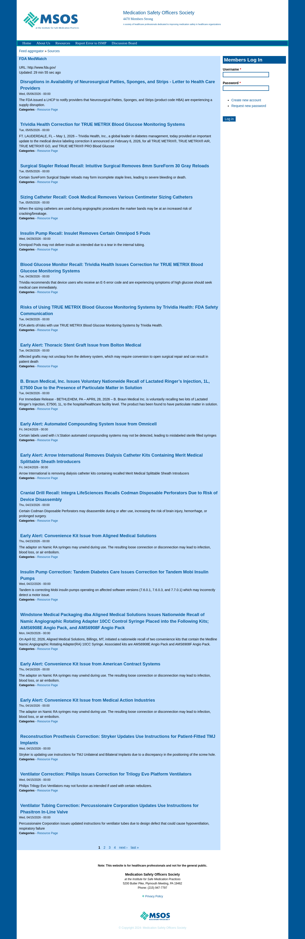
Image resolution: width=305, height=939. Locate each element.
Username (232, 69)
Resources (63, 43)
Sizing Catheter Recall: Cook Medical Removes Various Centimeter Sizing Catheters (106, 197)
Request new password (248, 106)
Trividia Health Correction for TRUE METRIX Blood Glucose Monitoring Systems (102, 124)
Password (232, 83)
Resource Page (47, 109)
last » (135, 847)
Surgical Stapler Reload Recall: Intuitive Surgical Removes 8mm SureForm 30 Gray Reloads (114, 165)
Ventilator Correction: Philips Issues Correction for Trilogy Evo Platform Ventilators (106, 774)
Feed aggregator (31, 51)
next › (123, 847)
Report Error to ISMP (90, 43)
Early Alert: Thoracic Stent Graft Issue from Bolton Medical (80, 345)
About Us (43, 43)
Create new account (246, 100)
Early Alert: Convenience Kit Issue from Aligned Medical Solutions (88, 535)
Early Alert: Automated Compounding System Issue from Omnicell (88, 424)
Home (26, 43)
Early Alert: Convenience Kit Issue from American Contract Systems (90, 664)
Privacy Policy (152, 896)
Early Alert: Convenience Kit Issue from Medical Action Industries (87, 700)
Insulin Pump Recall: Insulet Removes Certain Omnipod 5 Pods (85, 233)
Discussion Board (124, 43)
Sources (53, 51)
